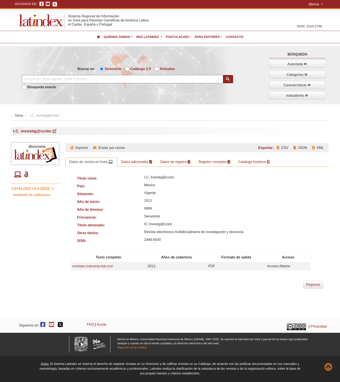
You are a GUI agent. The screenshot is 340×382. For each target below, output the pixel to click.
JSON (300, 148)
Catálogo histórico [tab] (254, 162)
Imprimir (79, 148)
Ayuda (101, 324)
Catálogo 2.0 (140, 69)
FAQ (90, 324)
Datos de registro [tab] (175, 162)
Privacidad (319, 326)
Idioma (314, 4)
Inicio (19, 115)
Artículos (167, 69)
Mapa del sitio (125, 347)
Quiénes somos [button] (117, 37)
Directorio (113, 69)
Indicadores (297, 95)
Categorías (297, 75)
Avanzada (297, 64)
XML (318, 148)
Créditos (142, 347)
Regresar (313, 284)
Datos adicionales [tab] (136, 162)
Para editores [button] (207, 37)
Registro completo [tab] (214, 162)
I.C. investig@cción (34, 131)
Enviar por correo (109, 148)
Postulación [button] (177, 37)
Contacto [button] (234, 37)
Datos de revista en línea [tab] (91, 162)
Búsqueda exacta (41, 87)
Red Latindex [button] (148, 37)
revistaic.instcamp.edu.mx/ (92, 266)
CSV (282, 148)
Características (297, 85)
